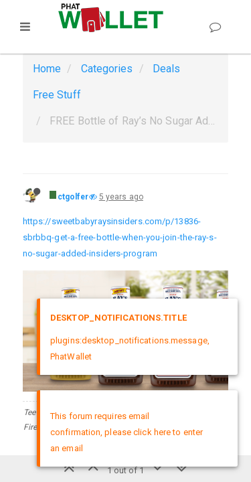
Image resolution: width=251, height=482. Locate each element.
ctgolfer (73, 197)
